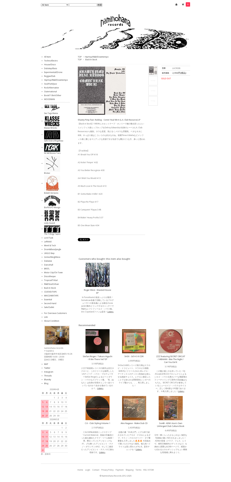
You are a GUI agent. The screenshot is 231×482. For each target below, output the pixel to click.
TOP (80, 56)
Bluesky (47, 379)
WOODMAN (49, 99)
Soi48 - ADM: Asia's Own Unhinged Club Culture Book (170, 425)
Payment (120, 469)
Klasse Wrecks (50, 127)
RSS (144, 469)
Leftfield (47, 241)
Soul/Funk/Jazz (50, 83)
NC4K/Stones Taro (52, 153)
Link (46, 317)
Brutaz (47, 173)
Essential (48, 299)
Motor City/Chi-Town (53, 272)
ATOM (151, 469)
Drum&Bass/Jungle (52, 249)
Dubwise (48, 261)
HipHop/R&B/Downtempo (97, 56)
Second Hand (50, 303)
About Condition (51, 321)
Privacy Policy (107, 469)
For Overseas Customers (55, 313)
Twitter (47, 368)
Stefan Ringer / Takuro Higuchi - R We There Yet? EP (97, 358)
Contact (95, 469)
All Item (47, 56)
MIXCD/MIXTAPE (51, 295)
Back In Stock (91, 59)
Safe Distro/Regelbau (53, 140)
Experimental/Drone (53, 72)
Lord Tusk (48, 237)
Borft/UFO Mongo (52, 207)
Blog (46, 383)
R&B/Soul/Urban (51, 284)
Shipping (129, 469)
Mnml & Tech (50, 245)
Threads (48, 375)
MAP (46, 364)
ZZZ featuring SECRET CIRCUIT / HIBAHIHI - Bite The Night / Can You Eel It (170, 359)
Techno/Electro (51, 60)
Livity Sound (49, 223)
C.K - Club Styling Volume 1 (97, 423)
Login (87, 469)
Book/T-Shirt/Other (52, 95)
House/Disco (50, 64)
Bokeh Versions (51, 193)
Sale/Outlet (49, 307)
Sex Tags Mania (51, 113)
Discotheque (50, 276)
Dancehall (48, 264)
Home (80, 469)
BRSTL (47, 268)
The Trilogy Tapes (52, 234)
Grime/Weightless (52, 257)
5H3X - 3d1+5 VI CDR (134, 356)
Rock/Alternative (51, 87)
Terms (138, 469)
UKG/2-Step (49, 253)
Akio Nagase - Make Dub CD (134, 423)
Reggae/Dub (49, 76)
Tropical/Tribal (51, 280)
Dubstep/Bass (50, 68)
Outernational (50, 91)
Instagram (48, 371)
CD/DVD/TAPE (50, 291)
